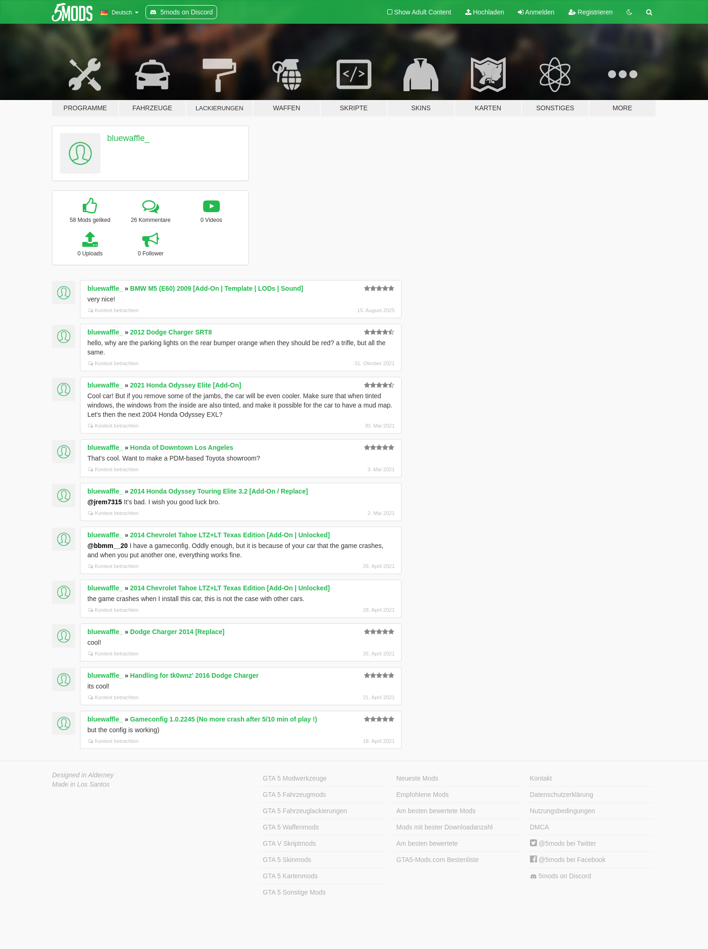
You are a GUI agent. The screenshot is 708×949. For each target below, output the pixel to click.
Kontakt (541, 778)
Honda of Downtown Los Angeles (181, 447)
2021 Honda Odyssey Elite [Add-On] (185, 385)
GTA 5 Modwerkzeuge (294, 778)
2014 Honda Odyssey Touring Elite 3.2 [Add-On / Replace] (219, 491)
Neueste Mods (417, 778)
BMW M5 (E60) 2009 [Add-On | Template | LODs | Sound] (216, 288)
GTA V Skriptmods (289, 843)
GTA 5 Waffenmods (290, 827)
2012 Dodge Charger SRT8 (171, 332)
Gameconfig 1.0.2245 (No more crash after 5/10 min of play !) (223, 719)
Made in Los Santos (81, 784)
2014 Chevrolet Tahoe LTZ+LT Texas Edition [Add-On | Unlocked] (230, 535)
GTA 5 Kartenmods (290, 876)
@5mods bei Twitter (563, 843)
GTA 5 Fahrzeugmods (294, 794)
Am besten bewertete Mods (436, 811)
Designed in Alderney (83, 775)
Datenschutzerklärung (561, 794)
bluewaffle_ (128, 138)
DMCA (539, 827)
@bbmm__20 (107, 545)
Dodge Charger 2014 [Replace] (177, 631)
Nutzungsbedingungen (562, 811)
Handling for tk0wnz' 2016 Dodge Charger (194, 675)
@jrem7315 (104, 502)
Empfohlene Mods (423, 794)
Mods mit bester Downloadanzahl (445, 827)
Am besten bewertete (427, 843)
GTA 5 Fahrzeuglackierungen (305, 811)
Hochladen (484, 12)
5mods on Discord (560, 876)
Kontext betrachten (113, 310)
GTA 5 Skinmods (287, 859)
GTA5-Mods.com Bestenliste (438, 859)
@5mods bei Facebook (568, 859)
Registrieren (591, 12)
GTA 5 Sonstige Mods (294, 892)
